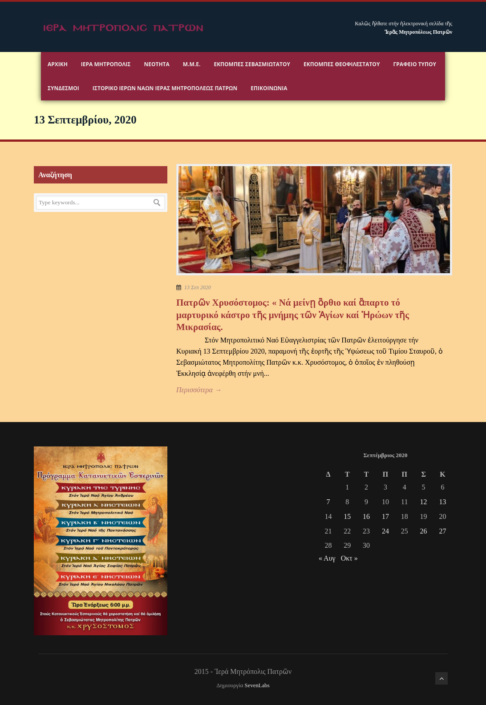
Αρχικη (58, 64)
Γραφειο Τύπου (414, 64)
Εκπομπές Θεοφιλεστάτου (342, 64)
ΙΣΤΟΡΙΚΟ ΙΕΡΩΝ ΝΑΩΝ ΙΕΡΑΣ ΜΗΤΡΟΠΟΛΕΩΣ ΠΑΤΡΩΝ (165, 88)
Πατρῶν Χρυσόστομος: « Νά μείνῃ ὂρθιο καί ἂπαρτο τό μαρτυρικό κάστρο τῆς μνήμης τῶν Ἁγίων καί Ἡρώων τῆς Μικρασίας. (292, 314)
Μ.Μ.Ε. (192, 64)
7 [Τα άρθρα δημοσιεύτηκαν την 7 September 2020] (328, 502)
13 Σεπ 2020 (197, 287)
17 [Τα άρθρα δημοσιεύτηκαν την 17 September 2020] (385, 516)
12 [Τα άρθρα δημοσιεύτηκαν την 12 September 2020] (423, 502)
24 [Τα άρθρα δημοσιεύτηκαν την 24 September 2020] (385, 531)
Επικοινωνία (269, 88)
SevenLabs (257, 685)
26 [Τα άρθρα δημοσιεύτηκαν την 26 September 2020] (423, 531)
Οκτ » (349, 558)
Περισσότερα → (199, 390)
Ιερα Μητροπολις (106, 64)
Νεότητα (156, 64)
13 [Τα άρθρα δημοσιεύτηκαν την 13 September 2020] (442, 502)
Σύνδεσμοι (63, 88)
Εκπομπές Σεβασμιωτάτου (252, 64)
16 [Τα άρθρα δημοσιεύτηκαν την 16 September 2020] (366, 516)
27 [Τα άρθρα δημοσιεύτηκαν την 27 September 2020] (442, 531)
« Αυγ (327, 558)
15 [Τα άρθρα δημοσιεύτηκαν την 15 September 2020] (347, 516)
